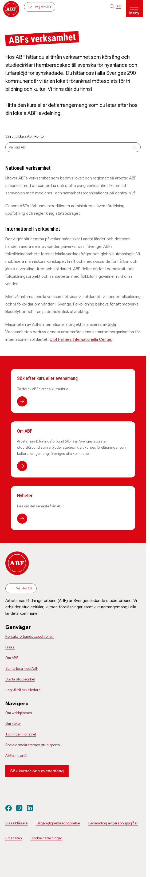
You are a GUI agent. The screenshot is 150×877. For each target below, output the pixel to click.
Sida (112, 324)
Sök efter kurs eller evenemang (47, 378)
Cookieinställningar (46, 838)
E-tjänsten (13, 838)
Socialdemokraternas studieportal (33, 745)
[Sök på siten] (115, 6)
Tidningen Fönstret (20, 734)
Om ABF (24, 431)
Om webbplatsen (18, 713)
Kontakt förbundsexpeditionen (29, 636)
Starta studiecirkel (20, 679)
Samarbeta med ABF (21, 668)
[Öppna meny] (134, 8)
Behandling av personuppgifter (113, 823)
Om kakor (13, 723)
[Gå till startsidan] (11, 9)
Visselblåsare (16, 823)
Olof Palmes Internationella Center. (81, 339)
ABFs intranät (16, 755)
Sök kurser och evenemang (37, 770)
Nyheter (25, 495)
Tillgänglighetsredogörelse (58, 823)
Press (10, 647)
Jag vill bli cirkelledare (22, 690)
